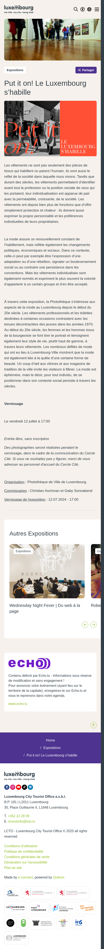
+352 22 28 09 (18, 816)
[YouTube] (18, 787)
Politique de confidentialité (23, 851)
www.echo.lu (17, 704)
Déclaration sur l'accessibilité (25, 862)
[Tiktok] (24, 787)
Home (50, 740)
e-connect (25, 877)
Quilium (58, 877)
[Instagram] (12, 787)
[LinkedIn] (30, 787)
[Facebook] (6, 787)
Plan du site (13, 868)
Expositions (52, 748)
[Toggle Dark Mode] (82, 9)
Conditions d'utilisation (21, 846)
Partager (86, 70)
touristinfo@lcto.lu (21, 821)
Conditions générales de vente (27, 857)
